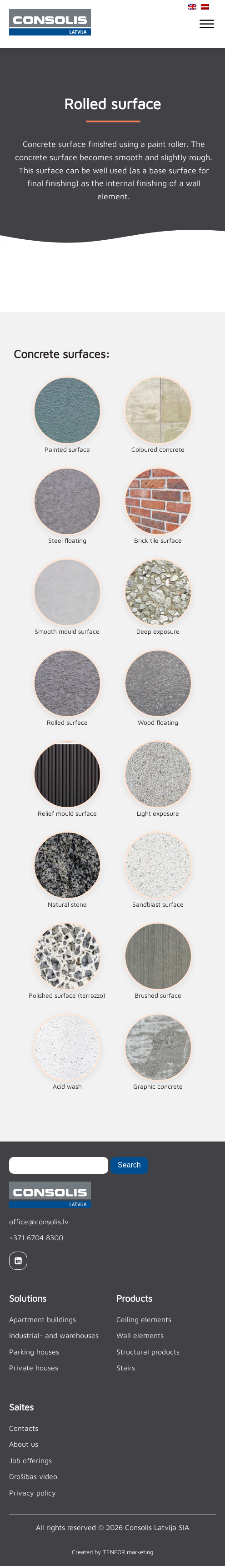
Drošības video (33, 1476)
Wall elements (140, 1335)
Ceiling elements (143, 1319)
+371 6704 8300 (36, 1237)
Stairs (125, 1368)
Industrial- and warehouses (54, 1335)
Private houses (33, 1368)
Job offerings (30, 1460)
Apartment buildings (42, 1319)
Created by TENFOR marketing (112, 1552)
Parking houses (34, 1352)
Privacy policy (32, 1493)
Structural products (148, 1352)
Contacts (23, 1428)
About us (23, 1444)
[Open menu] (207, 24)
